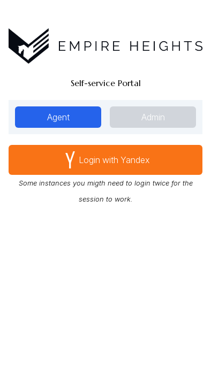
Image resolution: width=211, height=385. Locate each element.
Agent (58, 117)
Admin (153, 117)
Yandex (105, 159)
